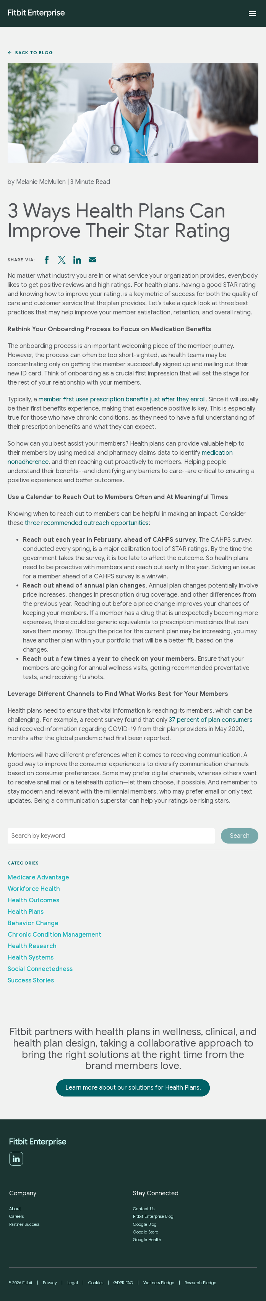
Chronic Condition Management (54, 935)
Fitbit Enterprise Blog (153, 1216)
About (15, 1208)
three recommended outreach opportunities (87, 523)
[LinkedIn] (16, 1164)
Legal (72, 1282)
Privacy (50, 1282)
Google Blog (145, 1224)
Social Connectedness (40, 969)
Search (240, 836)
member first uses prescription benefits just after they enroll (122, 399)
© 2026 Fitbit (20, 1282)
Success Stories (31, 980)
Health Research (32, 946)
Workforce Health (34, 889)
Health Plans (26, 912)
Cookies (95, 1282)
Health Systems (31, 957)
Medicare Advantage (38, 877)
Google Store (145, 1232)
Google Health (147, 1239)
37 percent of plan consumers (211, 720)
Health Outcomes (33, 900)
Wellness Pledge (158, 1282)
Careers (16, 1216)
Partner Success (24, 1224)
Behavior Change (33, 923)
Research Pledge (200, 1282)
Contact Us (143, 1208)
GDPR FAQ (123, 1282)
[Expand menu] (252, 13)
